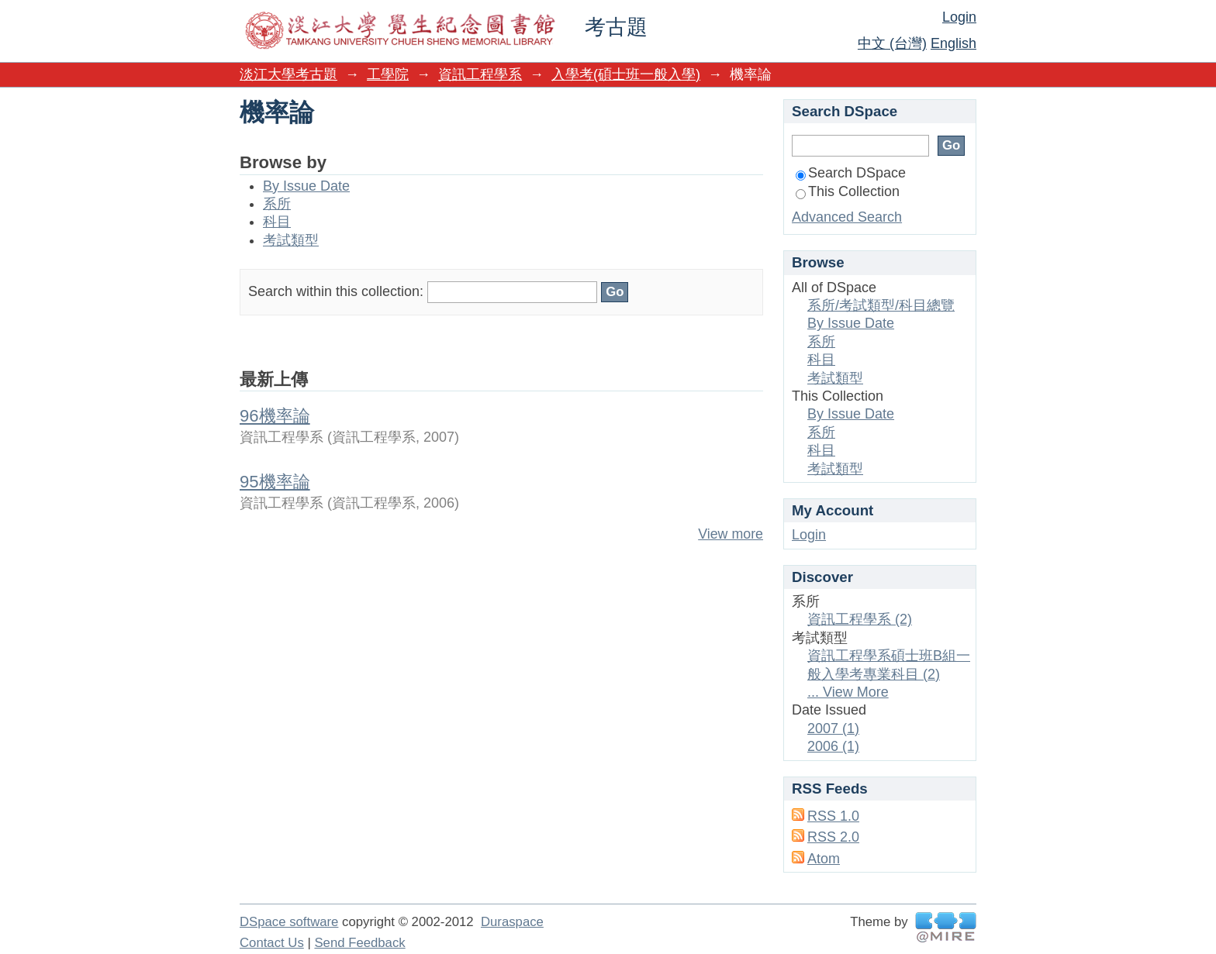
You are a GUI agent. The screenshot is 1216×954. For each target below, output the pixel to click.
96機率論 (275, 415)
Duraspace (512, 921)
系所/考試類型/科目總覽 (881, 305)
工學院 (388, 74)
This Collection (848, 191)
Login (959, 17)
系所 (277, 204)
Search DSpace (851, 173)
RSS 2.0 (833, 837)
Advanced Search (847, 217)
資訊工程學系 (480, 74)
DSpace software (289, 921)
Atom (823, 858)
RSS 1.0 (833, 816)
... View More (848, 692)
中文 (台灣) (892, 43)
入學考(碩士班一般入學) (625, 74)
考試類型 (291, 240)
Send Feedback (359, 942)
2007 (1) (833, 728)
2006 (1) (833, 746)
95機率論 (275, 481)
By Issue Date (306, 186)
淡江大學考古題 (288, 74)
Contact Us (272, 942)
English (953, 43)
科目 (277, 221)
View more (730, 534)
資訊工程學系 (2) (859, 619)
